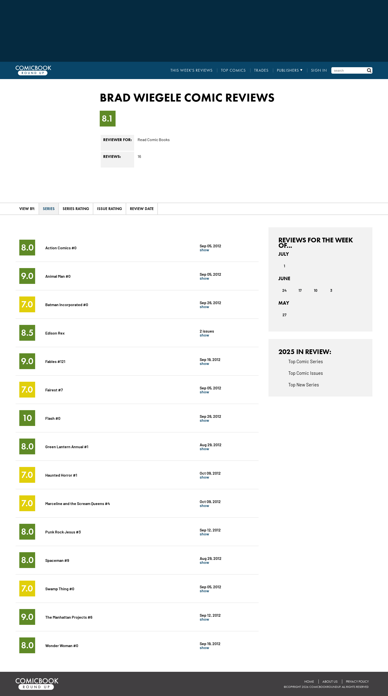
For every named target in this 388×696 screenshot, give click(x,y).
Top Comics (233, 70)
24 (284, 290)
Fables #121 (55, 361)
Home (309, 681)
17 (300, 290)
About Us (330, 681)
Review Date (142, 208)
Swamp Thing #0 (59, 588)
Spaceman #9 (57, 560)
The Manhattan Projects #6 (68, 616)
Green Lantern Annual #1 (66, 446)
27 (285, 315)
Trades (261, 70)
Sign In (319, 70)
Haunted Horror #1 (61, 474)
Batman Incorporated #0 (66, 304)
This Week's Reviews (191, 70)
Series (49, 208)
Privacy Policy (357, 681)
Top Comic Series (305, 361)
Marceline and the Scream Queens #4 (77, 503)
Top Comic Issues (305, 373)
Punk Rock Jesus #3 (63, 531)
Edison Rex (55, 332)
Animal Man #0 (58, 275)
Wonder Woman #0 (61, 645)
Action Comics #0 (60, 247)
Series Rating (76, 208)
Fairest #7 (54, 389)
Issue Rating (109, 208)
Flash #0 (52, 418)
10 (315, 290)
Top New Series (303, 384)
